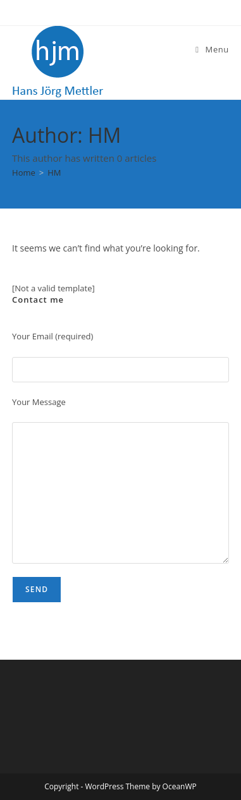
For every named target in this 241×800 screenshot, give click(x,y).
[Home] (23, 172)
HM (54, 172)
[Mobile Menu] (212, 49)
